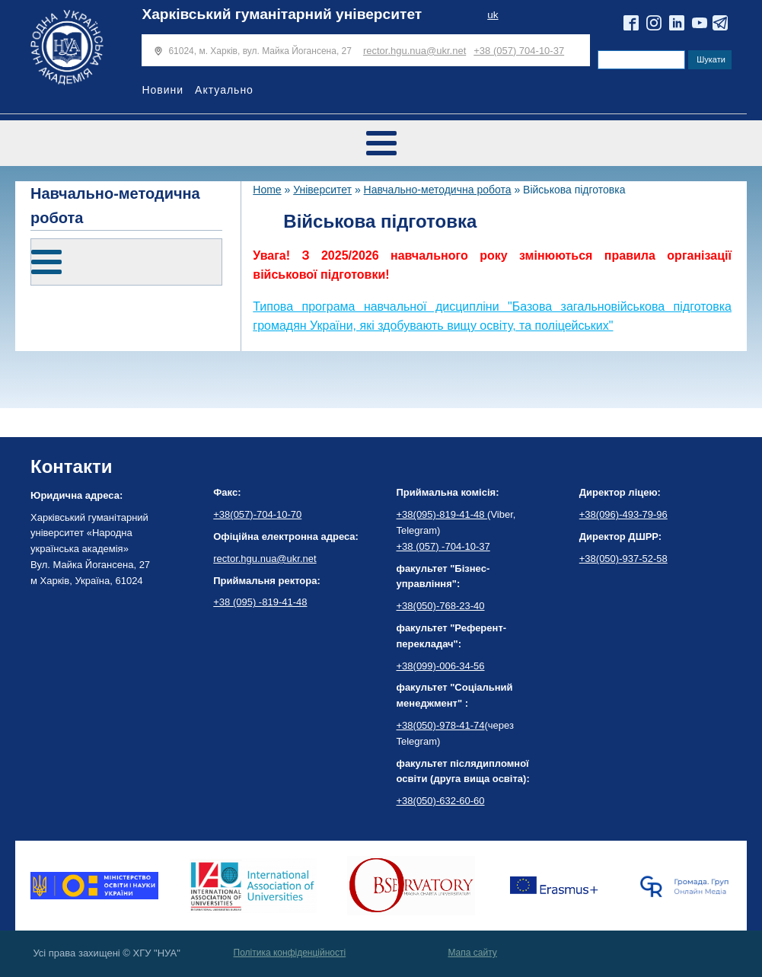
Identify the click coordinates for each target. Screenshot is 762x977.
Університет (322, 190)
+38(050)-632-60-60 (441, 800)
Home (267, 190)
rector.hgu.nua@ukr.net (414, 50)
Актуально (224, 90)
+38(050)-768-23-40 (441, 605)
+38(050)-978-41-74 (441, 725)
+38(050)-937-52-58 (623, 558)
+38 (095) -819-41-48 (260, 602)
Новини (162, 90)
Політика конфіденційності (290, 952)
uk (492, 15)
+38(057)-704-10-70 (257, 514)
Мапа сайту (472, 952)
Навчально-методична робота (438, 190)
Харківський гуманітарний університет (282, 14)
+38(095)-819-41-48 (442, 514)
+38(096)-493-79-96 (623, 514)
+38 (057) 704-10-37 (518, 50)
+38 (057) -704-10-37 (443, 546)
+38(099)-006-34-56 (441, 666)
